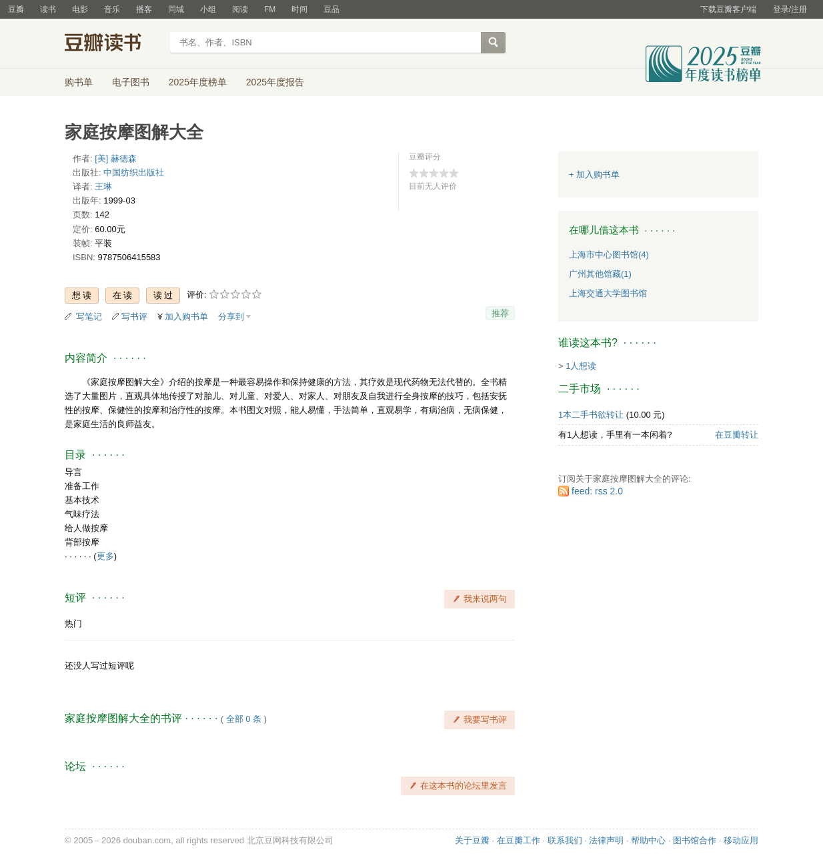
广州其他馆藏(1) (600, 274)
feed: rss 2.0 (597, 491)
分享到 (231, 317)
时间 (299, 9)
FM (269, 9)
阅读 (240, 9)
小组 (208, 9)
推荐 (500, 313)
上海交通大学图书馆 (608, 293)
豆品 (331, 9)
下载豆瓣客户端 (728, 9)
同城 (176, 9)
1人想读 (581, 366)
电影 (80, 9)
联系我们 (565, 840)
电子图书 (130, 82)
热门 (73, 623)
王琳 (103, 186)
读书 (48, 9)
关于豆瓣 (472, 840)
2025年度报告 (275, 82)
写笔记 (89, 317)
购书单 (79, 82)
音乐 (112, 9)
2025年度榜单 (198, 82)
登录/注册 (790, 9)
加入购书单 (186, 317)
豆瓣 (16, 9)
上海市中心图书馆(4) (609, 255)
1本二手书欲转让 (591, 415)
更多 (105, 556)
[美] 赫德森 (116, 158)
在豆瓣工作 (518, 840)
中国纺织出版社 (133, 172)
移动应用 (741, 840)
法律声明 (606, 840)
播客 (144, 9)
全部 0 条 (243, 719)
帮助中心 (648, 840)
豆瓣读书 (113, 44)
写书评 (134, 317)
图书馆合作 (694, 840)
